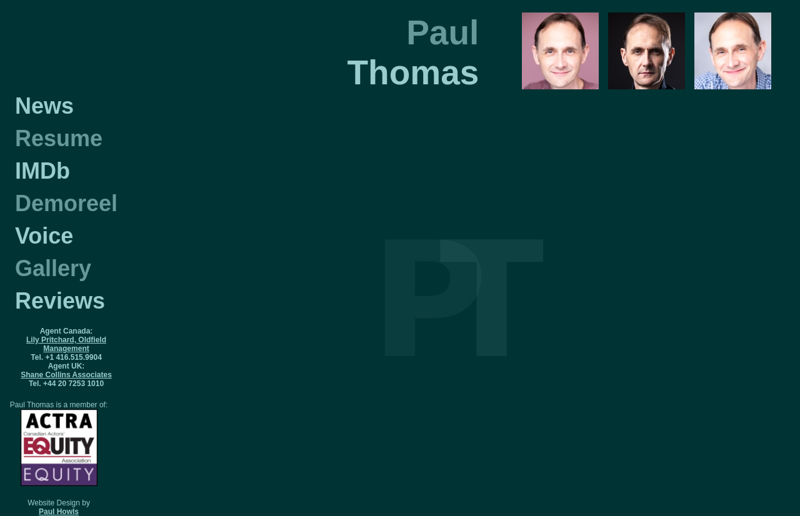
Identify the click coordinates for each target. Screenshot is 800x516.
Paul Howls (59, 511)
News (44, 106)
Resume (58, 138)
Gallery (53, 268)
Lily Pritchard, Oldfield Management (66, 344)
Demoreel (66, 203)
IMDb (42, 171)
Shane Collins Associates (66, 374)
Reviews (60, 301)
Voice (44, 236)
